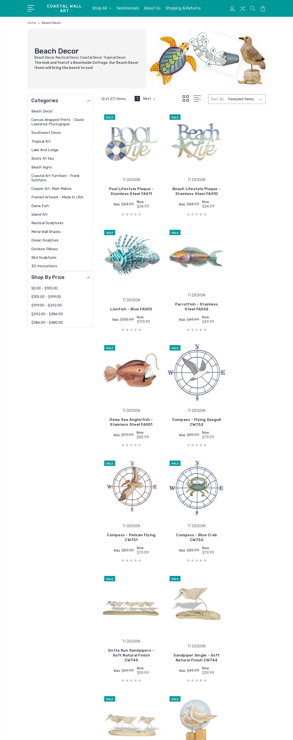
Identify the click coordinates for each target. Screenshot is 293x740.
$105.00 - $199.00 (46, 297)
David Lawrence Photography (178, 624)
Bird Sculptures (44, 257)
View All (159, 654)
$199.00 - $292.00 (46, 305)
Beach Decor (42, 111)
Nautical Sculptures (47, 223)
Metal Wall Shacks (46, 232)
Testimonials (127, 8)
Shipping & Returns (183, 8)
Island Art (39, 214)
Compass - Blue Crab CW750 (183, 414)
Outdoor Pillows (44, 249)
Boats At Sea (42, 158)
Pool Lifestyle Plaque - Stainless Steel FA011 (127, 185)
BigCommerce (100, 732)
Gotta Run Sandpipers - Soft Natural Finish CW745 (240, 409)
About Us (152, 8)
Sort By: (217, 99)
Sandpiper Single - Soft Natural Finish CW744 (127, 524)
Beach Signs (41, 167)
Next (149, 99)
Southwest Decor (46, 132)
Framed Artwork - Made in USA (57, 197)
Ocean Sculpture (45, 240)
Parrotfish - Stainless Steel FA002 (127, 296)
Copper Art (162, 617)
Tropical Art (41, 141)
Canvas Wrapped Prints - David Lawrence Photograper (57, 122)
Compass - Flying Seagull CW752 (240, 298)
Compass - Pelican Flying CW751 (127, 414)
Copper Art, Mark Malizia (51, 188)
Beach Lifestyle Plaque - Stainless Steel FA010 (183, 185)
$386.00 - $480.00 (47, 322)
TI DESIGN (161, 610)
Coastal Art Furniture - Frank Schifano (55, 178)
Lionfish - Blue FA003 (239, 187)
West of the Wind (167, 646)
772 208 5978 (47, 632)
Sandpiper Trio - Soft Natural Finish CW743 (183, 524)
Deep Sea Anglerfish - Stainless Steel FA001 (183, 296)
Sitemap (123, 732)
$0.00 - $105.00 (44, 288)
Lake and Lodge (45, 150)
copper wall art (165, 632)
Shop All (101, 8)
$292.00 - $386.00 (47, 314)
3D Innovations (44, 266)
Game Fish (40, 206)
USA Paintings (165, 639)
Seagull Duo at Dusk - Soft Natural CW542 (240, 524)
